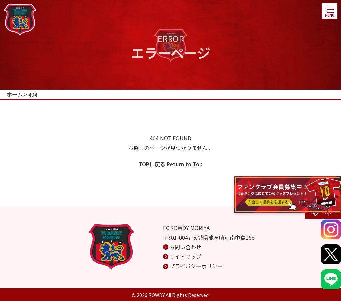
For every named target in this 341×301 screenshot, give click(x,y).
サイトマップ (185, 256)
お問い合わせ (185, 247)
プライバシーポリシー (196, 266)
